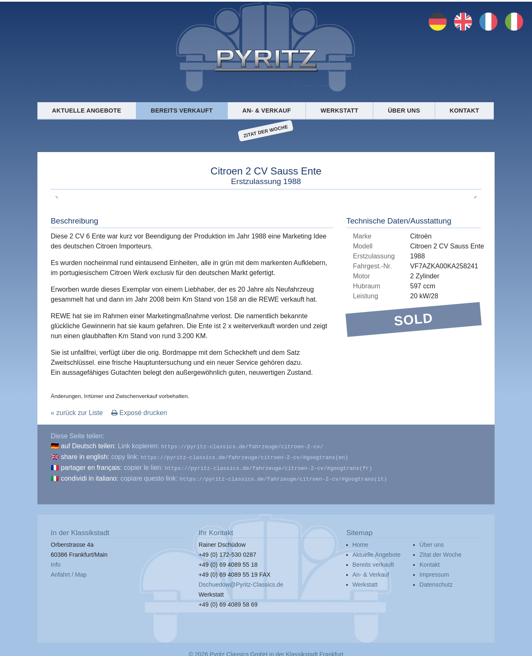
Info (56, 561)
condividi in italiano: (89, 475)
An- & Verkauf (266, 110)
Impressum (434, 571)
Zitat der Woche (265, 131)
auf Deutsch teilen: (88, 446)
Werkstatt (339, 110)
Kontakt (464, 110)
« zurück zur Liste (77, 412)
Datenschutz (436, 581)
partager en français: (91, 465)
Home (360, 541)
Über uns (404, 110)
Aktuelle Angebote (86, 110)
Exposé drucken (139, 412)
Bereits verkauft (182, 110)
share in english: (85, 455)
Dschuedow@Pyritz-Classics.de (241, 581)
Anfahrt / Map (68, 571)
